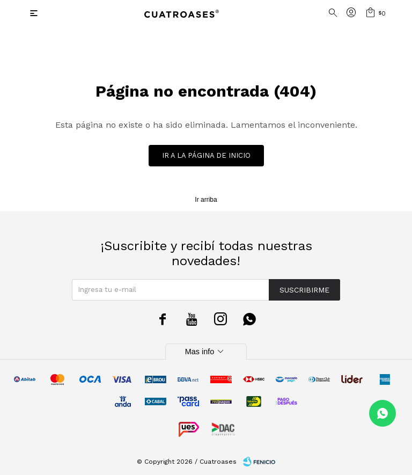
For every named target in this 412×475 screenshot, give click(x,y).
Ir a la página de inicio (206, 155)
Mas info (206, 351)
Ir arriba (206, 199)
